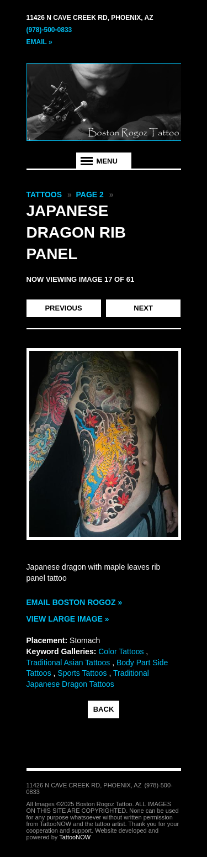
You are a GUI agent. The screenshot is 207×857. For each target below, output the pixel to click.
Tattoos (44, 194)
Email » (39, 42)
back (103, 709)
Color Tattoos (121, 651)
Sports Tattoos (82, 673)
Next (143, 308)
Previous (63, 308)
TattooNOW (75, 837)
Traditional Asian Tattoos (68, 662)
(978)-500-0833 (49, 30)
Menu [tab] (107, 161)
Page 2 (90, 194)
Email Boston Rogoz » (74, 602)
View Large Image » (67, 618)
